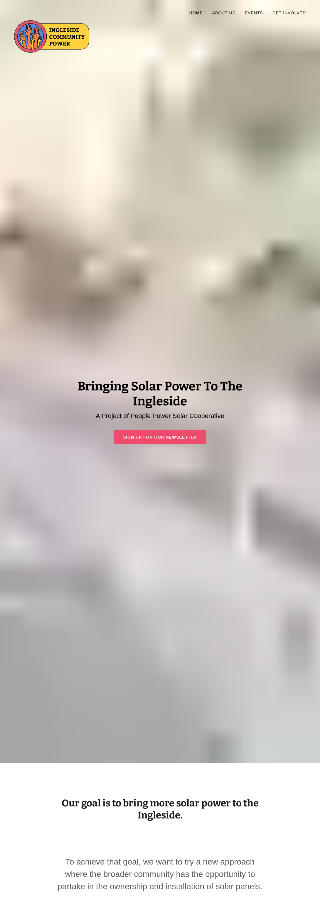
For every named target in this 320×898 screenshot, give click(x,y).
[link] (57, 13)
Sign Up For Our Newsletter (160, 437)
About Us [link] (223, 13)
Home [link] (196, 13)
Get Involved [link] (289, 13)
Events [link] (254, 13)
